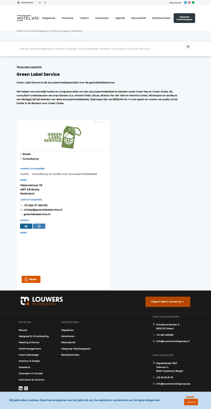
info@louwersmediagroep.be (175, 364)
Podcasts (84, 15)
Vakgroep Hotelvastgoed (187, 15)
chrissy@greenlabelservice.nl (159, 152)
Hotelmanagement (45, 30)
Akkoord (199, 404)
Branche (169, 30)
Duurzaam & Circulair (146, 30)
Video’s (98, 15)
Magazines (68, 15)
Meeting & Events (27, 311)
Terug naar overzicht (29, 47)
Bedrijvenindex (165, 15)
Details (183, 403)
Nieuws (24, 30)
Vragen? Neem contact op (168, 262)
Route (149, 223)
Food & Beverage (100, 30)
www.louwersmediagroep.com (176, 380)
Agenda (130, 15)
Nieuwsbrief (146, 15)
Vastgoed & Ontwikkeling (32, 304)
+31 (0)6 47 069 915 (152, 148)
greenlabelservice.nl (153, 157)
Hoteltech (122, 30)
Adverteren (114, 15)
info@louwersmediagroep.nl (175, 315)
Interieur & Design (74, 30)
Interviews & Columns (29, 348)
